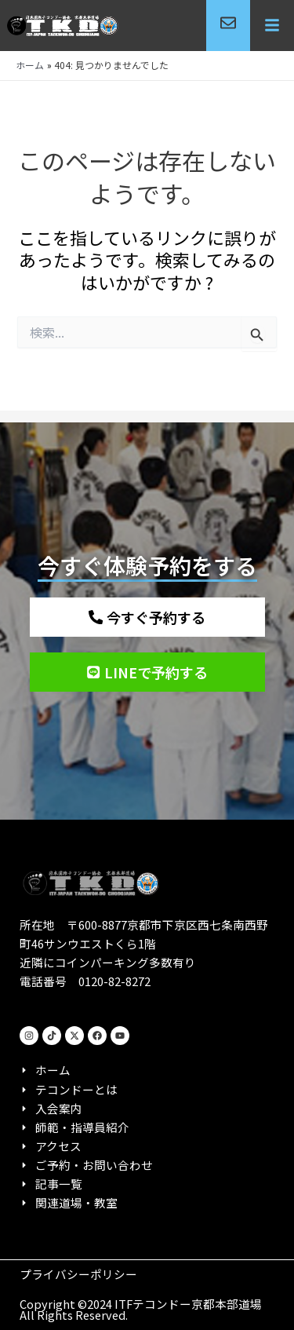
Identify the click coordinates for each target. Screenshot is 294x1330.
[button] (272, 26)
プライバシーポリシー (78, 1274)
